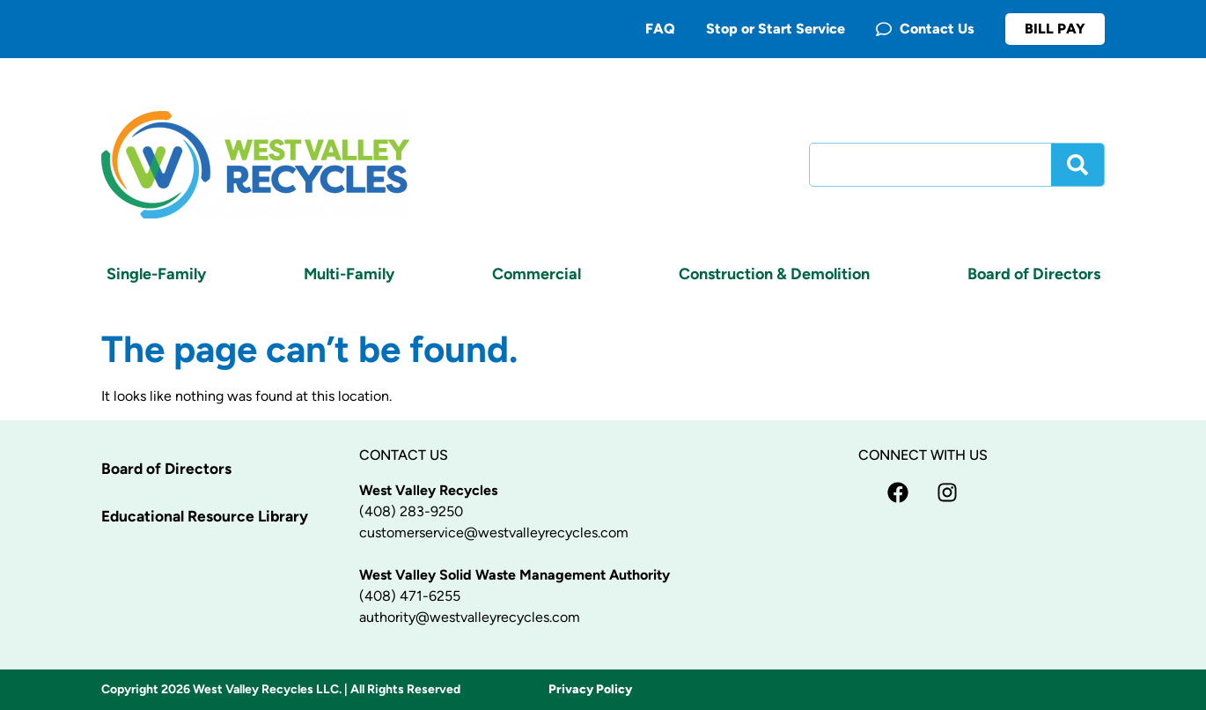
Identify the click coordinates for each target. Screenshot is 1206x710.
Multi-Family (349, 274)
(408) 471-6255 (409, 596)
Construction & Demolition (774, 274)
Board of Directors (1033, 274)
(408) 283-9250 (411, 511)
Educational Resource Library (208, 516)
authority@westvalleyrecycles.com (469, 617)
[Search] (1077, 165)
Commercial (536, 274)
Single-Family (156, 274)
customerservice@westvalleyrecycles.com (494, 532)
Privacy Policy (590, 689)
